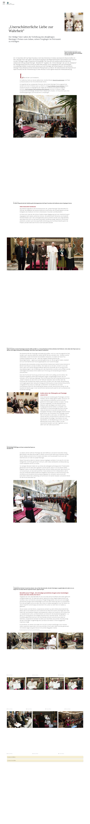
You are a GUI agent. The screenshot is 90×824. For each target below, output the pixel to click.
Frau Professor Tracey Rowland (56, 86)
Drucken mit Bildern (12, 757)
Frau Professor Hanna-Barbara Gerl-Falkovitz (37, 89)
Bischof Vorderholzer (58, 80)
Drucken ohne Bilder (12, 760)
